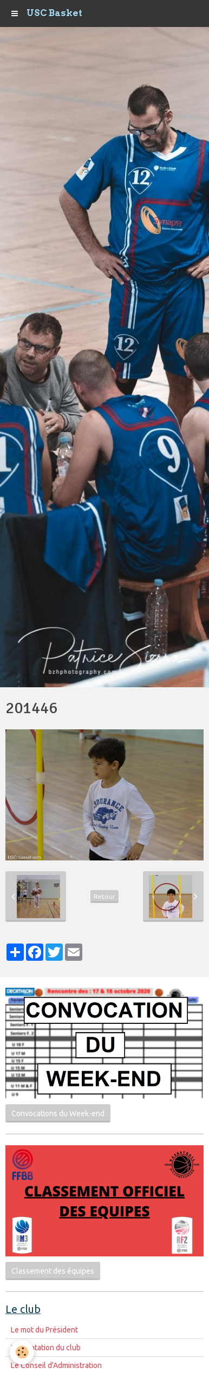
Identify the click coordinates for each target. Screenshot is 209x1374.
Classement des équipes (52, 1271)
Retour (104, 896)
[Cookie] (22, 1352)
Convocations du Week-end (57, 1113)
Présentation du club (46, 1347)
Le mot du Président (44, 1329)
